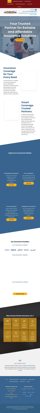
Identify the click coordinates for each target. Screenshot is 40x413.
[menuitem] (10, 1)
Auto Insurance (28, 173)
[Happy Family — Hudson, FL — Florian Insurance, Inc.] (11, 163)
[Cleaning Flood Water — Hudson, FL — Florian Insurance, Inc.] (11, 196)
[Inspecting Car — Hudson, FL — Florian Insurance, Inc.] (29, 163)
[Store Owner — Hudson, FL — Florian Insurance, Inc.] (29, 196)
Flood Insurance (11, 206)
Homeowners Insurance (11, 173)
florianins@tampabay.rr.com (24, 13)
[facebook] (36, 10)
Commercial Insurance (29, 206)
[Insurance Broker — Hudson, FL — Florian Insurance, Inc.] (29, 80)
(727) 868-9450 (32, 11)
